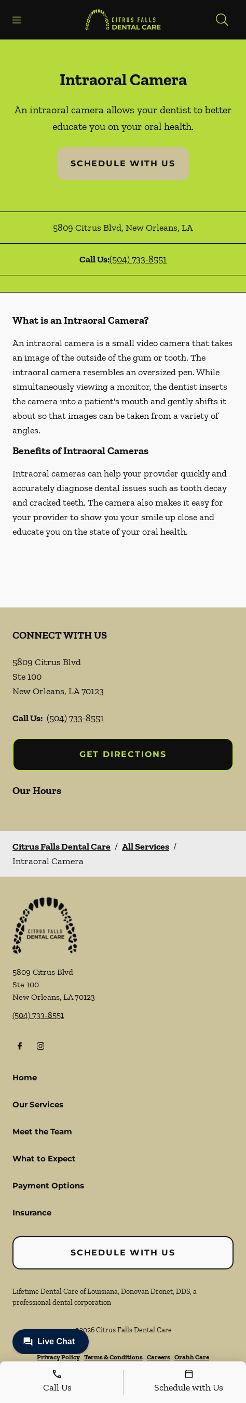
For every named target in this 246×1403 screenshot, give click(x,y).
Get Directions (123, 754)
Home (24, 1077)
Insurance (31, 1212)
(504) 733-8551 (138, 259)
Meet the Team (42, 1131)
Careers (158, 1357)
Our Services (37, 1104)
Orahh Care (191, 1357)
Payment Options (48, 1185)
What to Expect (44, 1158)
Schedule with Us (123, 163)
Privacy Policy (58, 1357)
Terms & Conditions (113, 1357)
